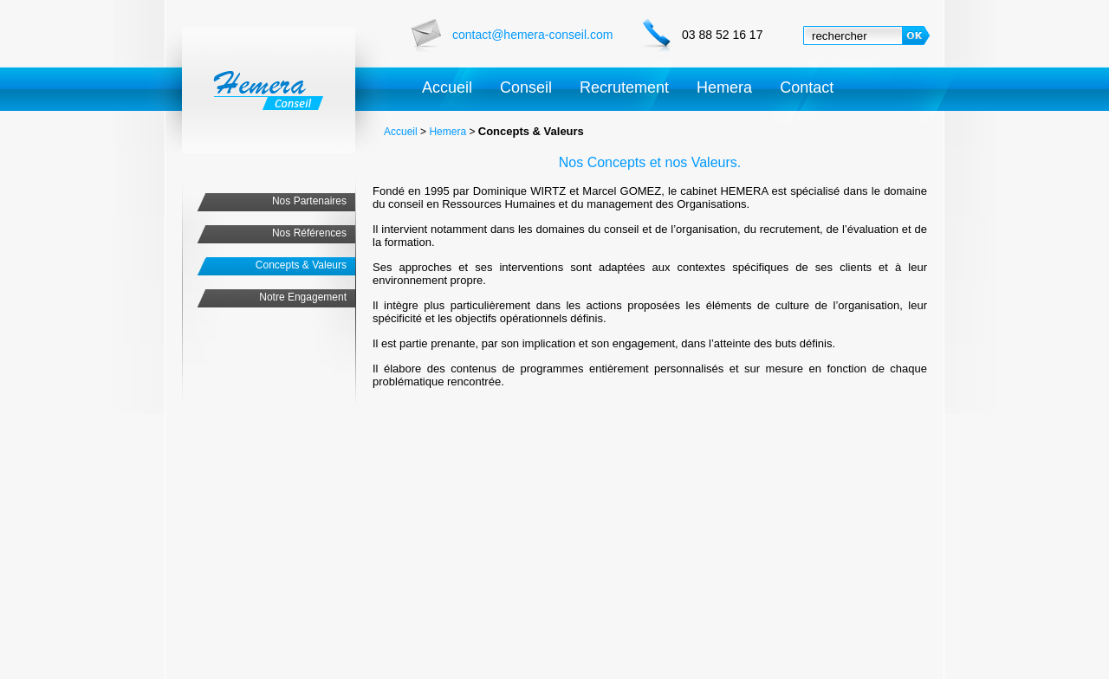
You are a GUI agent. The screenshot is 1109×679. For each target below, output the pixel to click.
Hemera (724, 87)
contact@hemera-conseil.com (532, 35)
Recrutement (624, 87)
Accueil (447, 87)
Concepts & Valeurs (301, 265)
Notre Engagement (303, 297)
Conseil (526, 87)
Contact (806, 87)
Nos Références (309, 233)
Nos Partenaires (309, 201)
